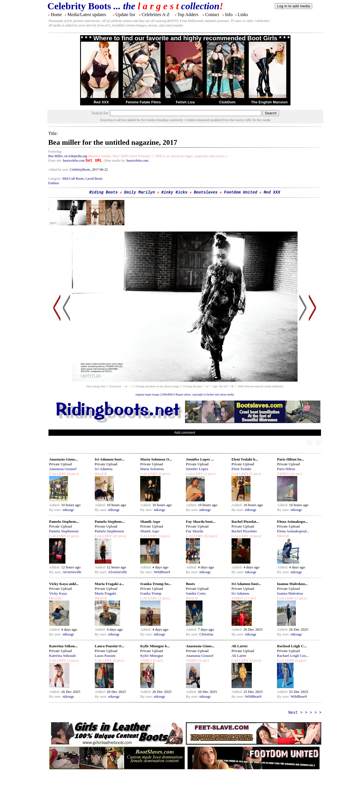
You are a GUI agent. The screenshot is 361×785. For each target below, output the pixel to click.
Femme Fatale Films (143, 102)
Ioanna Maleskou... (292, 584)
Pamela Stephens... (64, 521)
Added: (55, 505)
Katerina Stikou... (63, 646)
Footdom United (240, 192)
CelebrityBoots (80, 170)
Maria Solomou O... (156, 459)
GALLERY (57, 474)
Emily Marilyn (139, 192)
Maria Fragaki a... (109, 584)
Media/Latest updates (86, 14)
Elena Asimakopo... (292, 521)
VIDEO (283, 474)
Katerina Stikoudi (62, 655)
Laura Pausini (105, 655)
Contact (212, 14)
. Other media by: (114, 161)
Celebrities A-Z (156, 14)
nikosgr (68, 510)
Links (243, 14)
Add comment (184, 433)
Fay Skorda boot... (200, 521)
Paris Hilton (286, 469)
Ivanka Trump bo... (155, 584)
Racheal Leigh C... (292, 646)
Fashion (53, 183)
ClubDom (227, 102)
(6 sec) (157, 660)
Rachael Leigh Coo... (293, 655)
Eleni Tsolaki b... (245, 459)
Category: (55, 179)
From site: (55, 161)
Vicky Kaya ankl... (64, 584)
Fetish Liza (185, 102)
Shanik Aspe (150, 521)
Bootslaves (205, 192)
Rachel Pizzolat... (245, 521)
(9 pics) (118, 660)
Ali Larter (240, 646)
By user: (56, 510)
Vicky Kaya (58, 593)
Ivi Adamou (104, 469)
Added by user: (59, 170)
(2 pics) (209, 474)
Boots (190, 584)
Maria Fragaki (105, 593)
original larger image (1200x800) (154, 394)
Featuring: (55, 152)
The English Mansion (269, 102)
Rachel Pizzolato (244, 531)
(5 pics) (255, 474)
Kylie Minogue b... (155, 646)
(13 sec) (249, 598)
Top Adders (187, 14)
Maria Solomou (152, 469)
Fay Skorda (194, 531)
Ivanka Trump (150, 593)
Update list (125, 14)
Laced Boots (93, 179)
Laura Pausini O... (109, 646)
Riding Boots (103, 192)
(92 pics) (210, 536)
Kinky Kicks (174, 192)
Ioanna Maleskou (290, 593)
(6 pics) (163, 474)
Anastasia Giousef (62, 469)
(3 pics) (300, 598)
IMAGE (101, 474)
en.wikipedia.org (75, 156)
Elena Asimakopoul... (293, 531)
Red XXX (101, 102)
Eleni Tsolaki (241, 469)
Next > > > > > (305, 712)
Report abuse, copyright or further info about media (205, 394)
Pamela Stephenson (63, 531)
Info (229, 14)
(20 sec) (295, 474)
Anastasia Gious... (63, 459)
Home (56, 14)
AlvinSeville (71, 572)
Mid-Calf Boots (73, 179)
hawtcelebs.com (74, 161)
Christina (206, 634)
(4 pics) (72, 474)
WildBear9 (162, 572)
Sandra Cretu (196, 593)
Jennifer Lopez (197, 469)
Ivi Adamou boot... (110, 459)
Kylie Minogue (151, 655)
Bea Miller (55, 156)
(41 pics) (119, 536)
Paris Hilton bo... (290, 459)
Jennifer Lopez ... (200, 459)
